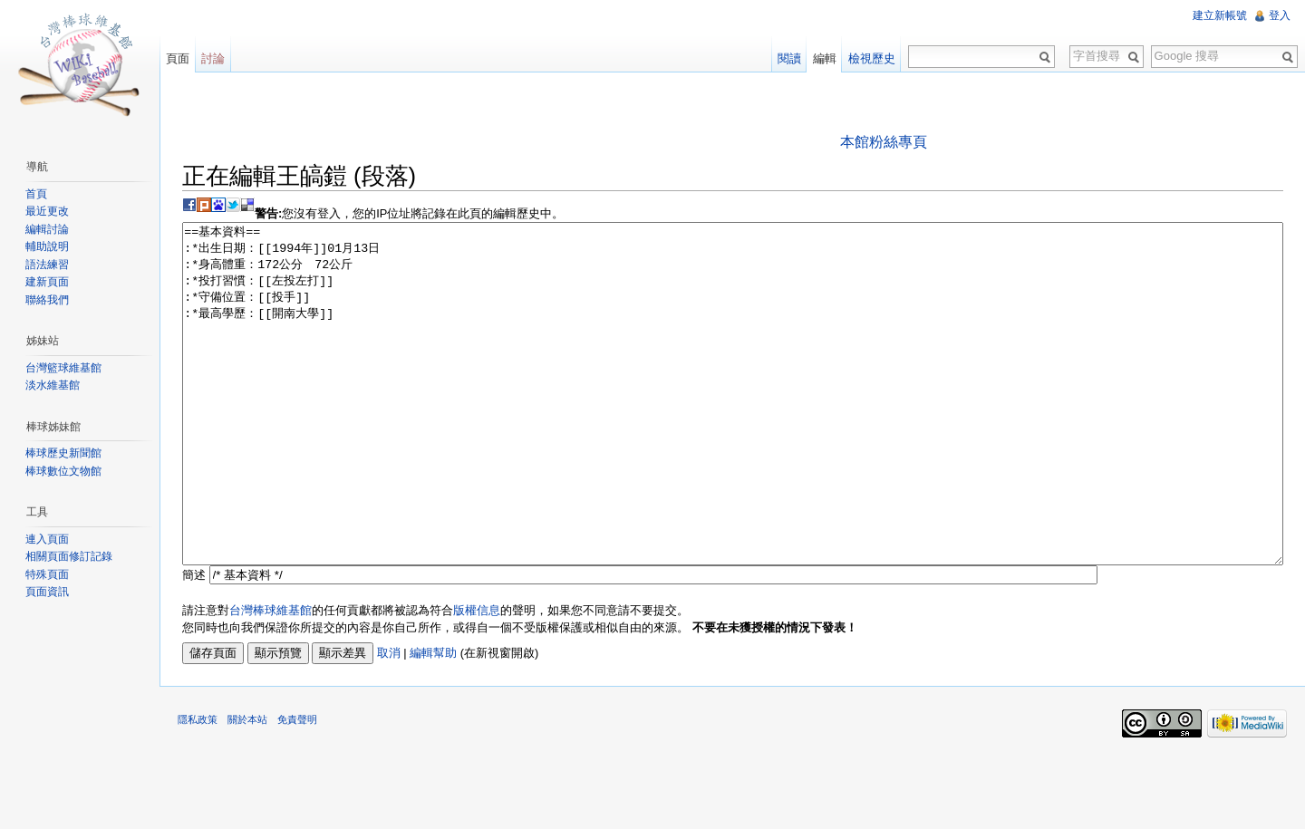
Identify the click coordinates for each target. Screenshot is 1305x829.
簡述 (194, 643)
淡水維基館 (52, 385)
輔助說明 (47, 246)
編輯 (824, 58)
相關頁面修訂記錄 (68, 556)
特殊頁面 (47, 574)
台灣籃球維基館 (63, 367)
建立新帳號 (1220, 15)
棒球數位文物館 (63, 471)
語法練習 (47, 264)
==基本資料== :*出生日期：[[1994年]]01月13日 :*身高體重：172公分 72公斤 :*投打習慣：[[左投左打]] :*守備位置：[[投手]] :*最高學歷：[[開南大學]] (732, 428)
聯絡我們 (47, 300)
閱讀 (789, 58)
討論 (213, 58)
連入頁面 (47, 539)
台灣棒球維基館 (270, 678)
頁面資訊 (47, 591)
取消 (389, 721)
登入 (1279, 15)
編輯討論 (47, 229)
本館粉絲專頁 (883, 141)
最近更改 (47, 211)
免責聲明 (297, 787)
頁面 (177, 58)
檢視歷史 (871, 58)
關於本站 (247, 787)
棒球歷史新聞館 (63, 453)
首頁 (36, 194)
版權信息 (476, 678)
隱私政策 (198, 787)
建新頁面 (47, 281)
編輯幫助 (433, 721)
